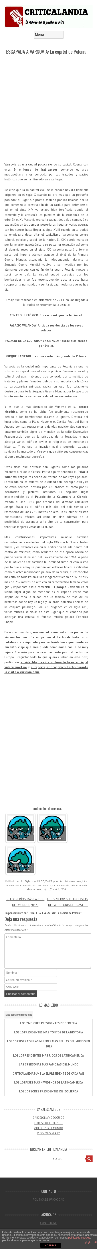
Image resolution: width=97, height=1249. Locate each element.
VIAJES (48, 881)
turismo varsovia (78, 885)
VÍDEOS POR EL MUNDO (48, 1128)
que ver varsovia (60, 885)
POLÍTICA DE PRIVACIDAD (48, 1200)
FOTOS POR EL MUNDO (48, 1123)
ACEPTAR (50, 1245)
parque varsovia (23, 885)
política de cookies (79, 1237)
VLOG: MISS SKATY (48, 1133)
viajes (45, 889)
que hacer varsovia (41, 885)
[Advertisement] (48, 108)
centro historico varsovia (68, 881)
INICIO (40, 881)
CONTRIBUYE (48, 1223)
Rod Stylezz (26, 881)
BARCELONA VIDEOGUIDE (48, 1118)
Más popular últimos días (19, 1014)
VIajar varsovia (34, 889)
